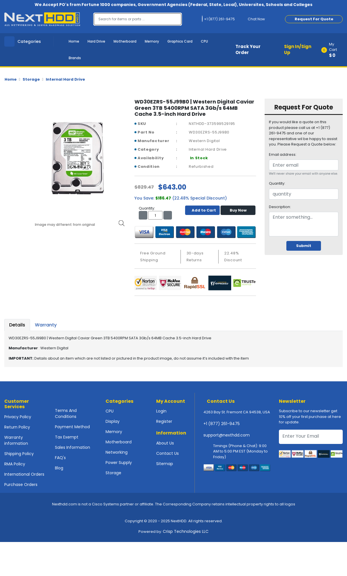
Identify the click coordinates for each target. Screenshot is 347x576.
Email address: (282, 154)
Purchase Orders (20, 484)
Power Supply (119, 462)
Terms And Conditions (66, 413)
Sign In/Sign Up (297, 49)
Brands (75, 57)
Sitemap (164, 464)
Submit (303, 245)
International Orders (24, 474)
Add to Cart (202, 210)
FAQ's (60, 458)
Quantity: (277, 183)
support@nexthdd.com (226, 435)
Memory (152, 41)
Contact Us (167, 453)
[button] (334, 49)
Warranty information (16, 440)
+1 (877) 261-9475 (221, 423)
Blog (59, 468)
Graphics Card (180, 41)
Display (113, 421)
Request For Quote (314, 19)
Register (164, 421)
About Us (165, 443)
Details (17, 325)
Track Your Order (248, 49)
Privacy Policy (17, 417)
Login (161, 411)
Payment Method (72, 427)
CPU (204, 41)
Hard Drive (96, 41)
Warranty (46, 325)
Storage (31, 79)
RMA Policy (14, 464)
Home (74, 41)
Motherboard (125, 41)
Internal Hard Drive (65, 79)
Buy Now (238, 210)
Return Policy (17, 427)
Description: (280, 207)
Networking (117, 452)
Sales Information (72, 447)
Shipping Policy (19, 454)
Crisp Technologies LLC (186, 531)
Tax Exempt (66, 437)
